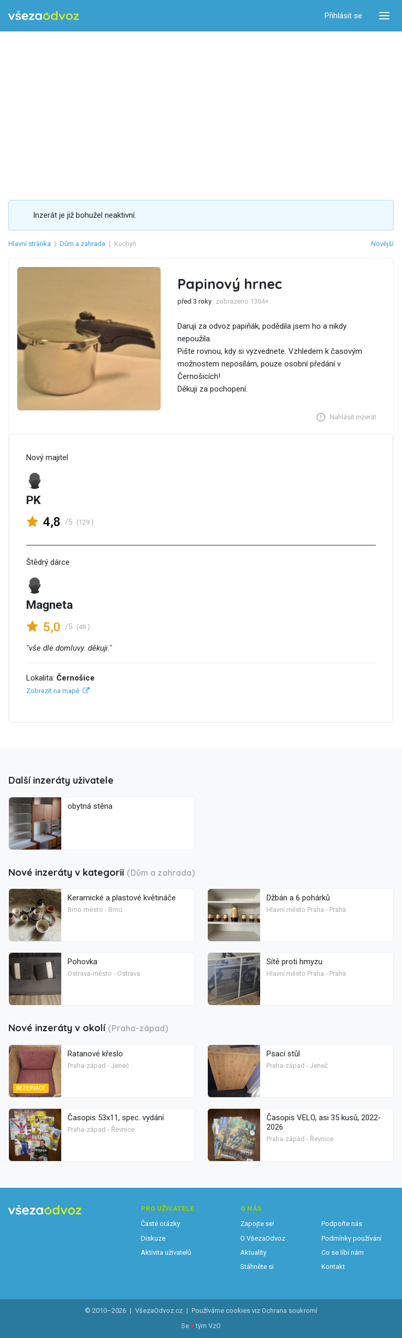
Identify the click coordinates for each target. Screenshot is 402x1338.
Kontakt (333, 1266)
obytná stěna (90, 806)
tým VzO (208, 1326)
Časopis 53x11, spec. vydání (116, 1117)
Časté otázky (160, 1224)
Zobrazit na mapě (53, 691)
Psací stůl (283, 1053)
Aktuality (253, 1252)
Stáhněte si (257, 1266)
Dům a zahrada (82, 244)
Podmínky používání (351, 1238)
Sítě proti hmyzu (294, 961)
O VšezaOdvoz (262, 1238)
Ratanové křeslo (95, 1053)
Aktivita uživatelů (166, 1252)
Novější (382, 244)
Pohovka (82, 961)
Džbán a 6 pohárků (298, 897)
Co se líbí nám (342, 1252)
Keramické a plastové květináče (122, 897)
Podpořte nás (341, 1224)
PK (33, 500)
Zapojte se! (257, 1224)
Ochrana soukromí (289, 1310)
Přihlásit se (343, 15)
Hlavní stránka (29, 244)
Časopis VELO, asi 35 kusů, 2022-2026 (323, 1122)
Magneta (49, 605)
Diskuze (153, 1238)
